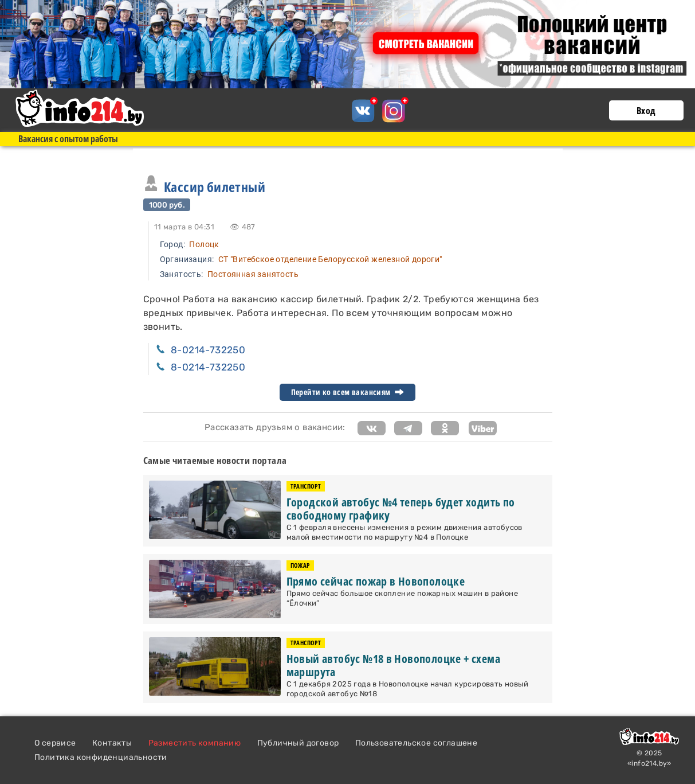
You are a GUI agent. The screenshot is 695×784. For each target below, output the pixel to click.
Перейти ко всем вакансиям (348, 392)
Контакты (112, 743)
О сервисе (55, 743)
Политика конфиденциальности (100, 757)
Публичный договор (298, 743)
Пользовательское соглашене (416, 743)
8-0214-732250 (208, 350)
